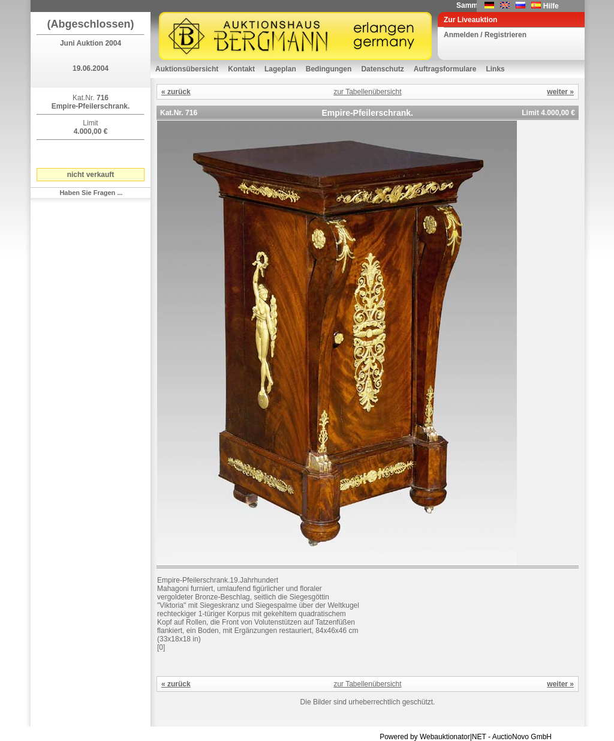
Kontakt (241, 69)
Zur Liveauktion (470, 20)
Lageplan (280, 69)
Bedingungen (329, 69)
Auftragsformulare (445, 69)
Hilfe (551, 6)
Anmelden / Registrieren (485, 35)
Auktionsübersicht (186, 69)
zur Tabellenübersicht (367, 92)
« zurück (176, 92)
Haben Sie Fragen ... (90, 192)
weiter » (560, 92)
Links (495, 69)
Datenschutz (382, 69)
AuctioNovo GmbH (522, 737)
